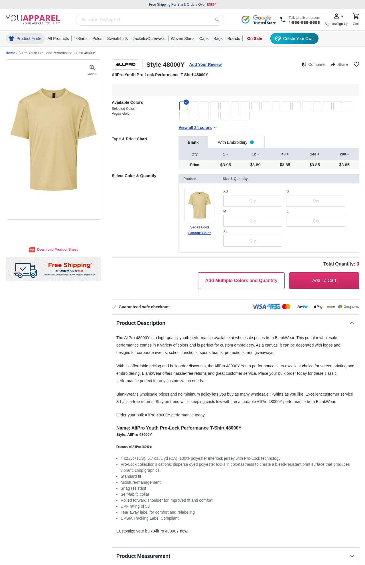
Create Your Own (294, 38)
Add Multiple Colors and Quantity (241, 280)
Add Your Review (205, 64)
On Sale (254, 38)
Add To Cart (324, 280)
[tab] (193, 142)
